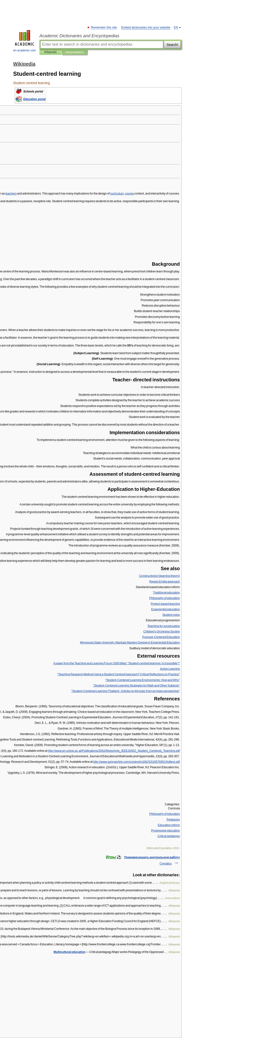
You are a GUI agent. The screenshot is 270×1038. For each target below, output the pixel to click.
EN (176, 27)
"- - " (125, 691)
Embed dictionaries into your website (145, 27)
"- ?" (116, 663)
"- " (142, 680)
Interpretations (74, 52)
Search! (172, 45)
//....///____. (114, 750)
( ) (159, 576)
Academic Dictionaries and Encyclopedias (79, 35)
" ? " (118, 674)
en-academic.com (24, 41)
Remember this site (104, 27)
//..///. (136, 761)
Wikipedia (50, 52)
